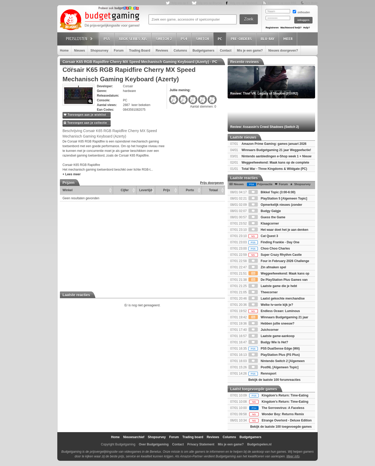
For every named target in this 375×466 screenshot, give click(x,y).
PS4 (185, 38)
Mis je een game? (250, 50)
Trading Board (139, 50)
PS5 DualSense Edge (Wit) (274, 348)
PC (220, 38)
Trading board (192, 437)
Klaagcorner (263, 223)
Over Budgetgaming (154, 444)
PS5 (107, 38)
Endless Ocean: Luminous (274, 311)
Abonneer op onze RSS (281, 3)
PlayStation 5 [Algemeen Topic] (277, 198)
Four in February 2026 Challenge (278, 261)
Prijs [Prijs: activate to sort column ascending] (166, 190)
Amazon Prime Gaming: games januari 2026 (273, 144)
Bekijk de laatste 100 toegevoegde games (281, 426)
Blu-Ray (268, 38)
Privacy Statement (200, 444)
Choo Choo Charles (269, 248)
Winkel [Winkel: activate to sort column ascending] (68, 190)
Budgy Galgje (264, 211)
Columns (180, 50)
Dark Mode (311, 3)
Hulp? (306, 27)
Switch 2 (164, 38)
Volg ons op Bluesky (210, 3)
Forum (118, 50)
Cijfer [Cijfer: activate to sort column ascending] (125, 190)
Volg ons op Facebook (244, 3)
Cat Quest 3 (263, 236)
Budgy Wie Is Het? (268, 342)
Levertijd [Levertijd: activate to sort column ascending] (145, 190)
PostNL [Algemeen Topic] (273, 367)
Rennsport (262, 373)
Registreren (272, 27)
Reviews (162, 50)
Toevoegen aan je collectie (85, 122)
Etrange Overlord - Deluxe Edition (287, 420)
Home (64, 50)
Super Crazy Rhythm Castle (275, 255)
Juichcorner (263, 330)
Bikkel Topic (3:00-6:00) (272, 192)
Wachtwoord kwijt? (291, 27)
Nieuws (79, 50)
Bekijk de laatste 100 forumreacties (274, 380)
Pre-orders (242, 38)
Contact (226, 50)
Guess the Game (266, 217)
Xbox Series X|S (133, 38)
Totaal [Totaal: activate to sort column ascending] (213, 190)
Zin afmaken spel (267, 267)
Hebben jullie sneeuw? (271, 323)
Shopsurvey (99, 50)
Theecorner (263, 292)
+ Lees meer (72, 174)
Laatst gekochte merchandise (276, 298)
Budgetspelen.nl (259, 444)
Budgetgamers (203, 50)
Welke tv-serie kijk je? (270, 305)
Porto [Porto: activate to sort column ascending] (190, 190)
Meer (288, 38)
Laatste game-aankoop (271, 336)
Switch (203, 38)
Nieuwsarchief (133, 437)
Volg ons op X (179, 3)
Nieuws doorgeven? (283, 50)
